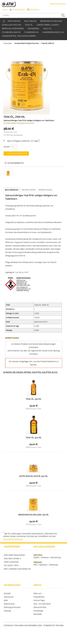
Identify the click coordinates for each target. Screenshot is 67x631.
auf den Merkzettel (15, 163)
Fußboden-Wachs (11, 32)
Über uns (37, 593)
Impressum (9, 597)
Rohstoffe (38, 614)
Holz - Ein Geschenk (42, 604)
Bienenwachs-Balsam (51, 21)
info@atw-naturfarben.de (20, 569)
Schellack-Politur (11, 25)
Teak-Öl (29, 25)
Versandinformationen (13, 539)
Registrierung (18, 9)
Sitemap (7, 610)
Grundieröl (33, 29)
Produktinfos (39, 597)
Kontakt (7, 593)
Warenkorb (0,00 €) (58, 4)
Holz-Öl (47, 29)
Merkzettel (35, 9)
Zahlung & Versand (12, 607)
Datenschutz (9, 604)
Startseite (8, 43)
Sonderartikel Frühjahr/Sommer (19, 36)
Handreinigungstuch (53, 32)
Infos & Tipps (39, 600)
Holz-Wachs (30, 21)
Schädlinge (38, 610)
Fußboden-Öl (31, 32)
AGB (5, 600)
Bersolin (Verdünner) (13, 29)
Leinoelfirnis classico (48, 25)
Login (4, 9)
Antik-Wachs (14, 21)
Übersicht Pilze (40, 607)
